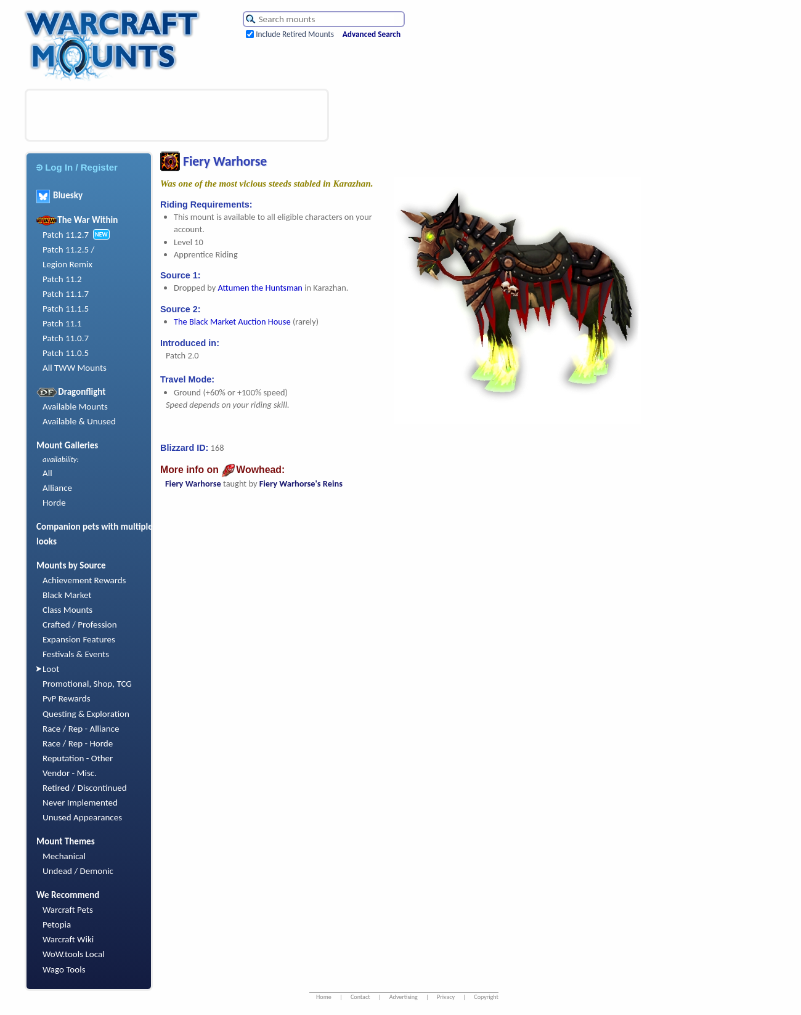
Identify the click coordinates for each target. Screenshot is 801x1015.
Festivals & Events (76, 654)
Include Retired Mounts (295, 34)
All (47, 473)
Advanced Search (371, 34)
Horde (54, 502)
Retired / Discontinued (85, 787)
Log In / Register (77, 167)
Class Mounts (67, 609)
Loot (51, 668)
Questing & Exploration (86, 713)
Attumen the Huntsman (260, 287)
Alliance (57, 487)
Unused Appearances (82, 817)
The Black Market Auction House (232, 321)
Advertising (403, 997)
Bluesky (59, 195)
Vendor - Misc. (70, 772)
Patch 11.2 (62, 279)
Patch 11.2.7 (66, 234)
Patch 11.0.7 (66, 338)
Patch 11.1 (62, 323)
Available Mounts (75, 406)
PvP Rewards (67, 698)
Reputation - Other (78, 758)
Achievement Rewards (84, 580)
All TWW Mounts (75, 367)
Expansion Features (79, 639)
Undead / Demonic (78, 870)
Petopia (57, 924)
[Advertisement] (177, 115)
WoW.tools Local (74, 954)
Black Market (67, 595)
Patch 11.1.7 (66, 293)
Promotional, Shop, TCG (87, 683)
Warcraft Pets (68, 909)
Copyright (486, 997)
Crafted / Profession (80, 624)
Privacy (446, 997)
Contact (360, 997)
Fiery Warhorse (193, 483)
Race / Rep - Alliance (81, 728)
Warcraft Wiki (68, 939)
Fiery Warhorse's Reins (301, 483)
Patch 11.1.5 (66, 308)
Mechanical (64, 856)
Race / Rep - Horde (78, 743)
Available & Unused (79, 421)
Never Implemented (80, 802)
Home (323, 997)
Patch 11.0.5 (66, 352)
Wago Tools (64, 969)
